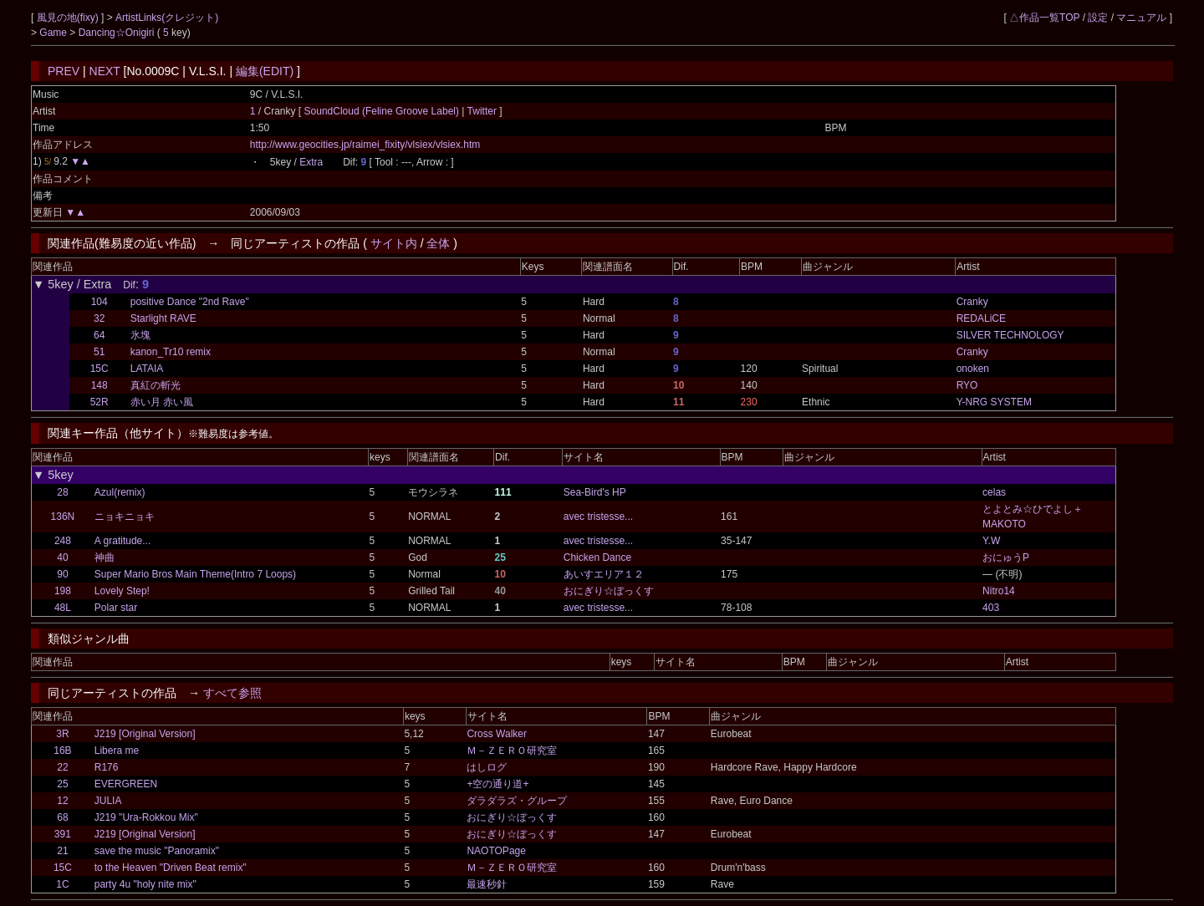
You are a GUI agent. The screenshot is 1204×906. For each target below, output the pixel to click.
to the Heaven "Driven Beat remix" (170, 867)
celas (994, 492)
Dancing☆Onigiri (118, 32)
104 (99, 302)
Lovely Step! (122, 591)
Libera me (116, 750)
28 (62, 492)
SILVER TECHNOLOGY (1010, 335)
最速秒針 (487, 884)
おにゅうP (1005, 557)
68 (62, 817)
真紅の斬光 (155, 385)
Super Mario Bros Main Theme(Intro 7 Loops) (195, 574)
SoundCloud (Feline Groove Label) (383, 111)
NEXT (104, 71)
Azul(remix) (119, 492)
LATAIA (147, 368)
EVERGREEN (125, 784)
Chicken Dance (597, 557)
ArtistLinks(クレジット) (166, 17)
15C (99, 368)
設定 (1098, 17)
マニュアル (1141, 17)
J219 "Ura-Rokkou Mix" (146, 817)
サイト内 (393, 243)
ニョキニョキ (124, 516)
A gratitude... (122, 541)
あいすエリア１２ (604, 574)
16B (62, 750)
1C (62, 884)
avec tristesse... (598, 516)
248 (62, 541)
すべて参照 (232, 693)
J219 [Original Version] (145, 734)
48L (62, 607)
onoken (973, 368)
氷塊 (140, 335)
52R (99, 402)
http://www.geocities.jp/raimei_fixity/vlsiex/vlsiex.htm (365, 144)
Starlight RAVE (163, 318)
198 (62, 591)
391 (62, 834)
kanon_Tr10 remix (170, 352)
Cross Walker (497, 734)
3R (62, 734)
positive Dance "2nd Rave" (189, 302)
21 (62, 851)
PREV (63, 71)
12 (62, 801)
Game (54, 32)
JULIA (108, 801)
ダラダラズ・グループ (517, 801)
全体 (438, 243)
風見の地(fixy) (69, 17)
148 (99, 385)
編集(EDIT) (264, 71)
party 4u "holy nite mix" (145, 884)
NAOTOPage (496, 851)
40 (62, 557)
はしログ (487, 767)
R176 (106, 767)
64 (99, 335)
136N (63, 516)
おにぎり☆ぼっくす (609, 591)
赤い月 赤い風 (161, 402)
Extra (311, 162)
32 (99, 318)
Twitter (481, 111)
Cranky (972, 302)
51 (99, 352)
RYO (967, 385)
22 (62, 767)
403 (990, 607)
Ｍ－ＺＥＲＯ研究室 (512, 750)
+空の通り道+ (497, 784)
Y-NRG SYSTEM (994, 402)
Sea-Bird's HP (595, 492)
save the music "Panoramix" (156, 851)
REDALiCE (981, 318)
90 (62, 574)
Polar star (115, 607)
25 (62, 784)
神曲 (104, 557)
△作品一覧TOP (1044, 17)
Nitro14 (998, 591)
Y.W (991, 541)
